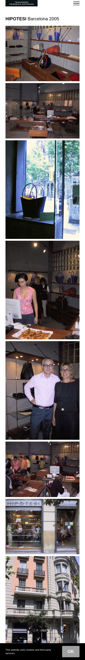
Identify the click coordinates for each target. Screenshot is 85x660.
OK (70, 651)
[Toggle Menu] (76, 3)
